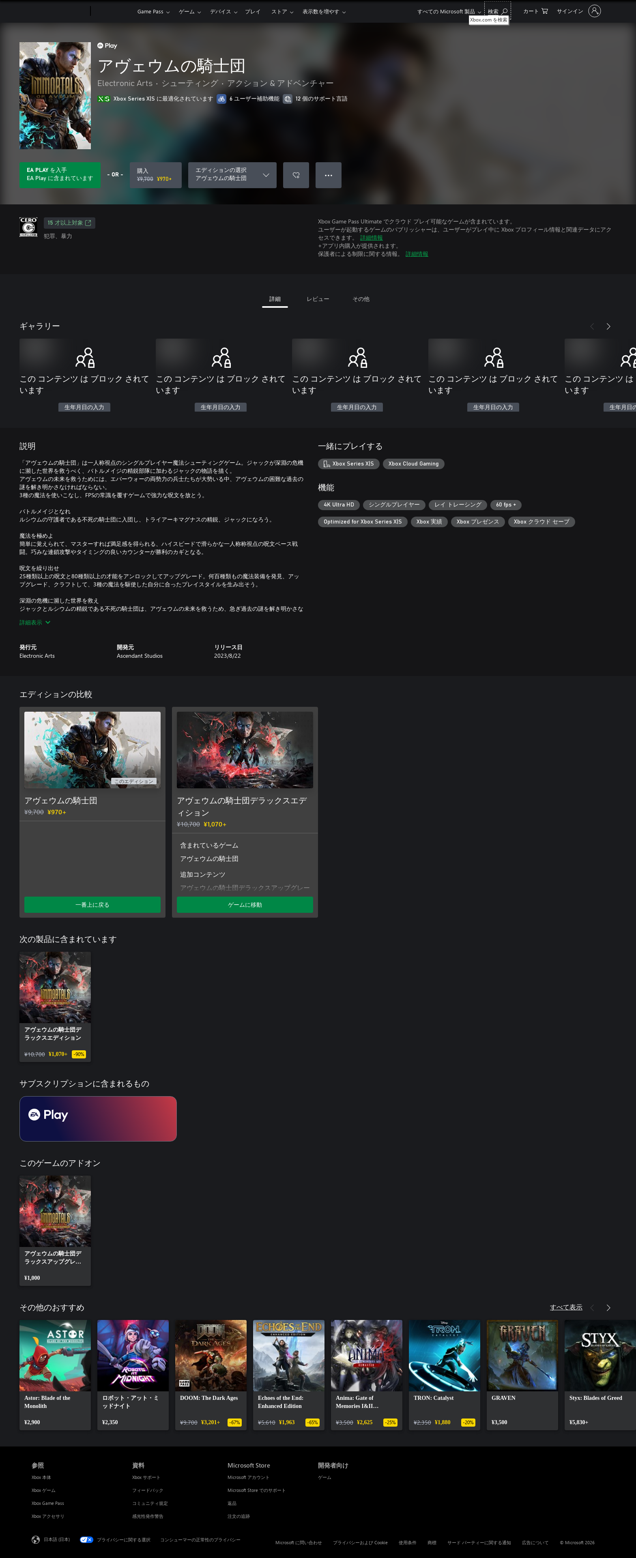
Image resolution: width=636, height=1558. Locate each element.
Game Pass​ (150, 11)
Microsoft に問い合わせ (298, 1542)
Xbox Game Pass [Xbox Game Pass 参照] (48, 1503)
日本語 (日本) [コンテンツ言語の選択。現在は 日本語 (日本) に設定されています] (57, 1539)
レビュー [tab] (318, 299)
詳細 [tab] (275, 299)
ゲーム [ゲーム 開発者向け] (324, 1477)
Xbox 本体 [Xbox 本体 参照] (41, 1477)
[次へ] (608, 326)
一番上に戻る (92, 904)
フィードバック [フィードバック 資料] (147, 1490)
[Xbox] (113, 11)
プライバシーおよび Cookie (360, 1542)
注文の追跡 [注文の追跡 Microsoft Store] (239, 1516)
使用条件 (408, 1542)
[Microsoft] (59, 11)
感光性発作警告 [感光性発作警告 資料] (147, 1516)
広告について (535, 1542)
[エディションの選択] (232, 175)
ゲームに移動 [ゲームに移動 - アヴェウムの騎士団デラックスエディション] (245, 904)
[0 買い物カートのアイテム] (535, 10)
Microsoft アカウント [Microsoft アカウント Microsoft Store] (249, 1477)
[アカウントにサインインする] (578, 11)
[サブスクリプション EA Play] (98, 1119)
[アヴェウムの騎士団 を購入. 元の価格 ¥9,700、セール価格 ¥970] (156, 175)
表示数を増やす (321, 11)
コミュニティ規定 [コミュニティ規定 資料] (150, 1503)
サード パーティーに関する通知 (479, 1542)
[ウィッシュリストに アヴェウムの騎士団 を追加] (296, 175)
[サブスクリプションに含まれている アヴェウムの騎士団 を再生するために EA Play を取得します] (60, 175)
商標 (432, 1542)
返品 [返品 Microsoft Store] (232, 1503)
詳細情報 (371, 237)
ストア (279, 11)
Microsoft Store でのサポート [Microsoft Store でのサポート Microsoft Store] (257, 1490)
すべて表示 (566, 1307)
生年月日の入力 (84, 407)
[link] (55, 1007)
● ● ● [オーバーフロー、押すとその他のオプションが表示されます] (329, 175)
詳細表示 (34, 622)
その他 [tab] (361, 299)
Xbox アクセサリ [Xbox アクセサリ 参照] (48, 1516)
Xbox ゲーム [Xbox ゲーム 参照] (44, 1490)
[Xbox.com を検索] (497, 10)
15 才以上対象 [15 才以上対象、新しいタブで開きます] (69, 223)
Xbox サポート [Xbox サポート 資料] (146, 1477)
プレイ (253, 11)
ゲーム (187, 11)
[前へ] (592, 326)
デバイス (220, 11)
